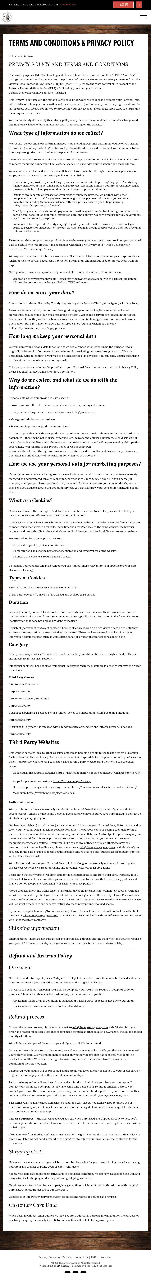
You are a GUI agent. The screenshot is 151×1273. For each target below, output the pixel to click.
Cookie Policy (67, 4)
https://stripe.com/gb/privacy (41, 205)
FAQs (94, 1257)
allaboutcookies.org (21, 570)
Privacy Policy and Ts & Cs (54, 1257)
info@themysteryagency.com (84, 279)
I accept (123, 5)
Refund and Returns (21, 56)
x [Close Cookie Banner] (139, 4)
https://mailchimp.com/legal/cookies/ (51, 793)
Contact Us (81, 1257)
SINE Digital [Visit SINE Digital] (63, 1266)
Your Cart (107, 1257)
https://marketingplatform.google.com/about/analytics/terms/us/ (99, 773)
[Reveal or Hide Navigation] (143, 17)
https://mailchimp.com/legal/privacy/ (42, 328)
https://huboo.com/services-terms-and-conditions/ (104, 787)
